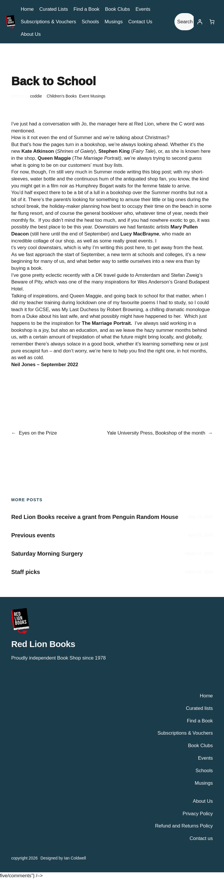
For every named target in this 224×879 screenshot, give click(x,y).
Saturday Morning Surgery (47, 553)
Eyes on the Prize (38, 433)
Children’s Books (62, 96)
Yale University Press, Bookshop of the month (156, 433)
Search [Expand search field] (185, 21)
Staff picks (25, 572)
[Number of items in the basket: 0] (212, 22)
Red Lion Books (43, 644)
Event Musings (92, 96)
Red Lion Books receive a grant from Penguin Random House (94, 517)
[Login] (200, 22)
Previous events (33, 535)
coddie (36, 96)
